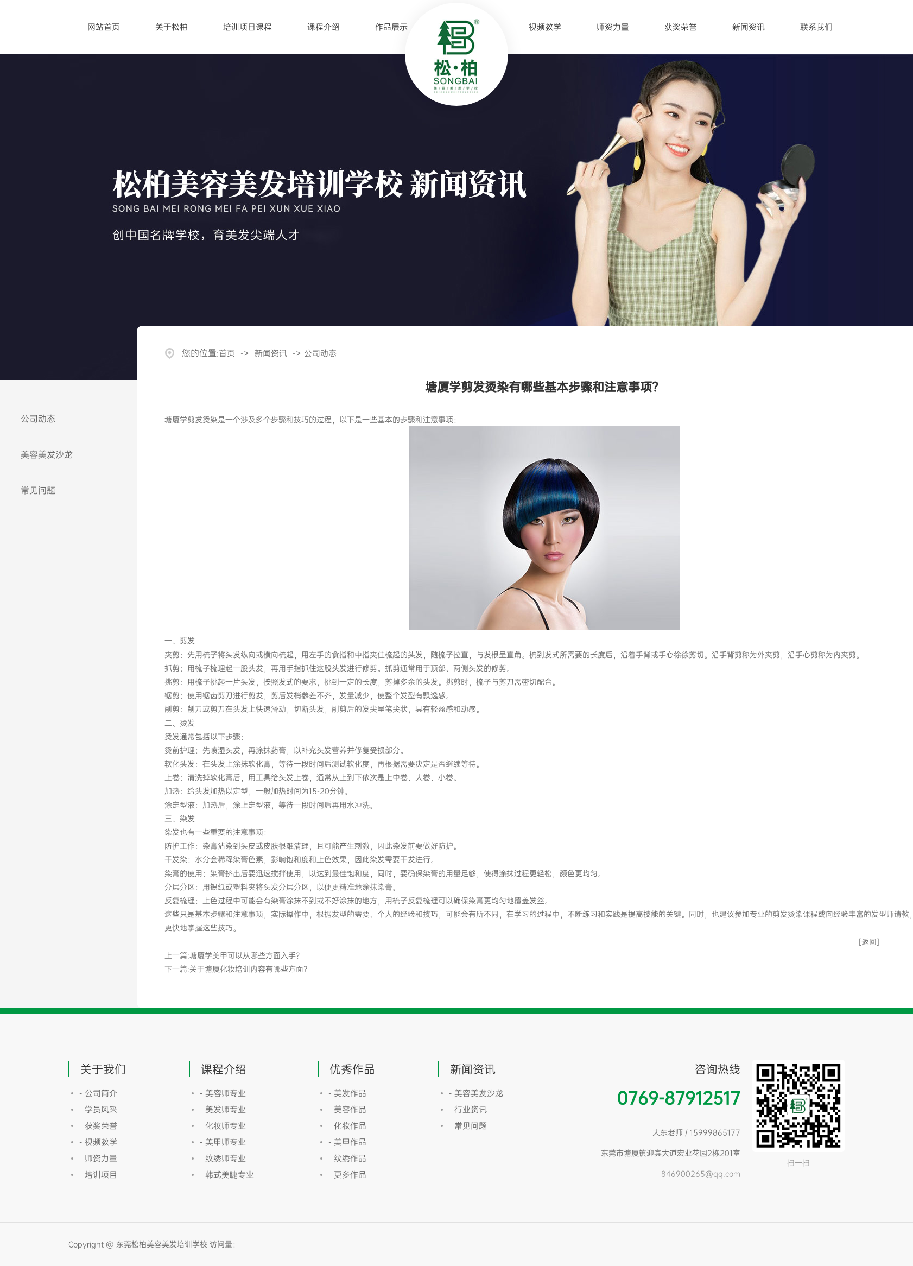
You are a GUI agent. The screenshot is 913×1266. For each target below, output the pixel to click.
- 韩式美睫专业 (227, 1174)
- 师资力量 (98, 1158)
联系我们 (816, 27)
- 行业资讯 (468, 1109)
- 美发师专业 (223, 1109)
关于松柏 (171, 27)
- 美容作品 (347, 1109)
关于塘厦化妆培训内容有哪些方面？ (250, 969)
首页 (227, 353)
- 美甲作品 (347, 1142)
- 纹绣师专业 (223, 1158)
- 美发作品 (347, 1093)
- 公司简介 (98, 1093)
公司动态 (38, 419)
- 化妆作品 (347, 1125)
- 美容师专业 (223, 1093)
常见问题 (38, 490)
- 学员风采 (98, 1109)
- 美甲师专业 (223, 1142)
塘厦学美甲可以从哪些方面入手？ (246, 955)
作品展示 (391, 27)
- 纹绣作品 (347, 1158)
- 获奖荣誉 (98, 1125)
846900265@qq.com (700, 1173)
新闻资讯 (748, 27)
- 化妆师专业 (223, 1125)
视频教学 (545, 27)
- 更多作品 (347, 1174)
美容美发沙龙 (47, 454)
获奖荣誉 (680, 27)
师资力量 (613, 27)
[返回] (869, 941)
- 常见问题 (468, 1125)
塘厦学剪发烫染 (191, 419)
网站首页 (103, 27)
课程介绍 (323, 27)
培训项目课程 (247, 27)
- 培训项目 (98, 1174)
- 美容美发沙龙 (476, 1093)
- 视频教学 (98, 1142)
